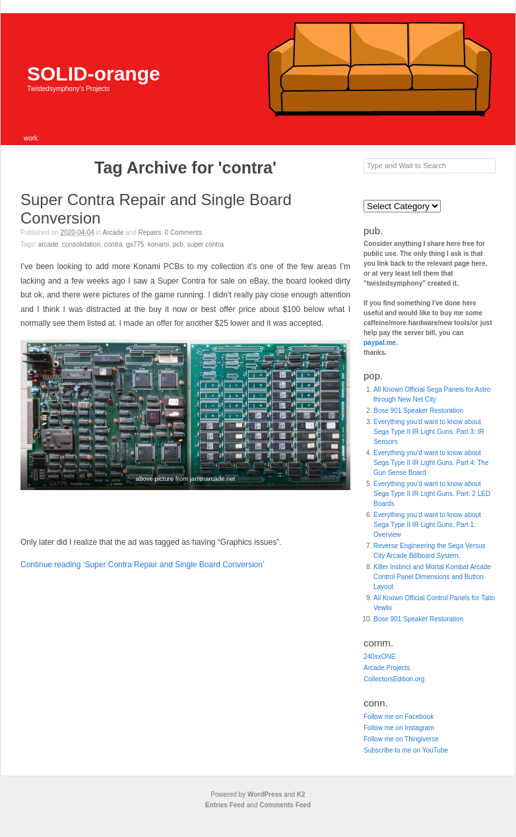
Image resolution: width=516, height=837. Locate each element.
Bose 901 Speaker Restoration (418, 410)
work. (32, 138)
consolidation (81, 244)
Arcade (113, 232)
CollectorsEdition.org (394, 679)
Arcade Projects (387, 667)
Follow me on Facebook (399, 716)
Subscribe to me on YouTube (406, 750)
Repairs (150, 232)
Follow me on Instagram (399, 727)
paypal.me (380, 342)
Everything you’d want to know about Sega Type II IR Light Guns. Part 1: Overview (427, 524)
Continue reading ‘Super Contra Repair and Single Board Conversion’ (142, 564)
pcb (178, 244)
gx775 (135, 244)
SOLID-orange (93, 73)
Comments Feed (285, 805)
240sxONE (379, 656)
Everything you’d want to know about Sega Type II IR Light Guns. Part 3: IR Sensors (428, 431)
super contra (205, 244)
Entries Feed (225, 805)
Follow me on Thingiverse (401, 739)
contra (113, 244)
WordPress (264, 794)
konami (158, 244)
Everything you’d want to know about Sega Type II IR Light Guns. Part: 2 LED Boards (431, 493)
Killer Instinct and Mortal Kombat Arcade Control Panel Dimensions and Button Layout (432, 576)
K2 (301, 794)
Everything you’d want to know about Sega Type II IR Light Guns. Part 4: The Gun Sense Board (431, 462)
